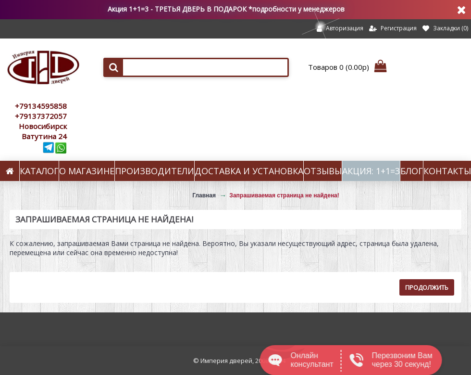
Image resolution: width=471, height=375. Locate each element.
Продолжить (426, 287)
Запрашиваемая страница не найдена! (284, 195)
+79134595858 (41, 106)
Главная (204, 195)
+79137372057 (41, 116)
